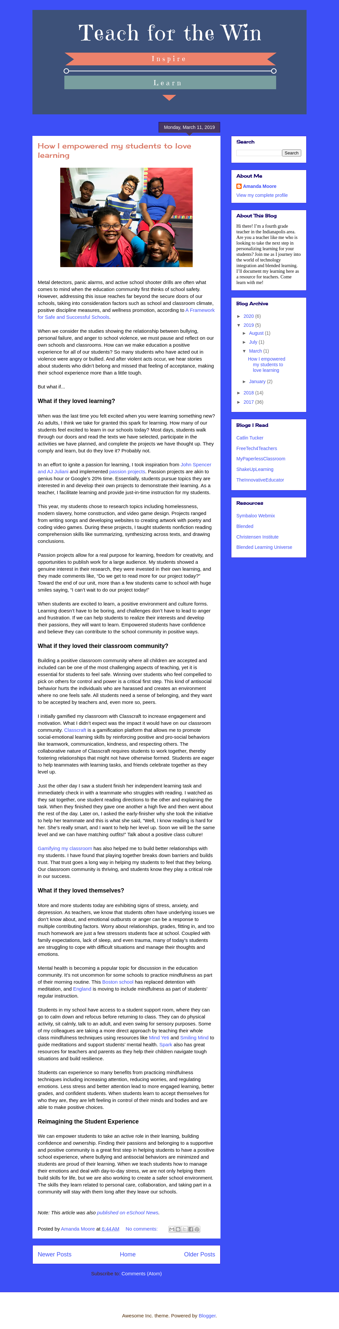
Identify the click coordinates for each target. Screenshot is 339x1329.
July (254, 342)
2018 (249, 392)
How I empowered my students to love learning (266, 364)
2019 (249, 325)
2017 (249, 402)
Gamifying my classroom (65, 848)
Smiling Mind (194, 1037)
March (256, 351)
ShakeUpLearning (254, 469)
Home (128, 1254)
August (257, 333)
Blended (244, 526)
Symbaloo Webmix (255, 515)
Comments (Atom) (141, 1273)
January (258, 381)
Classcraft (76, 730)
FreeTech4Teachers (256, 448)
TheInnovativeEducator (260, 480)
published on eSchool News (127, 1212)
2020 (249, 316)
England (82, 989)
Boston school (117, 982)
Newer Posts (55, 1254)
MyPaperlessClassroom (260, 458)
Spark (166, 1044)
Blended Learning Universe (264, 547)
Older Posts (199, 1254)
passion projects (127, 471)
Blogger (207, 1315)
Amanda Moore (259, 186)
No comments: (142, 1229)
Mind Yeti (159, 1037)
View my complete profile (262, 195)
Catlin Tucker (250, 437)
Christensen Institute (257, 537)
